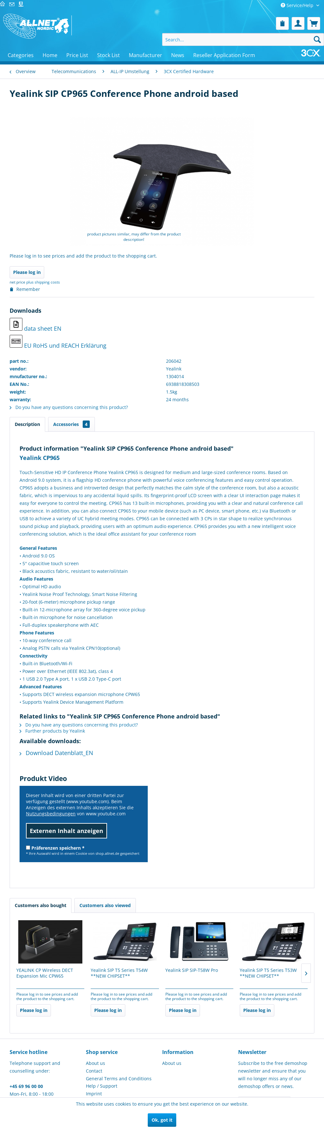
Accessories (71, 424)
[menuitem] (282, 23)
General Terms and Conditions (119, 1078)
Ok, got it (162, 1120)
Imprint (94, 1094)
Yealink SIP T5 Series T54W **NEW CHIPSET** (119, 973)
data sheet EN (36, 325)
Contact (94, 1071)
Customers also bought (40, 905)
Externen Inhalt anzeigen (66, 831)
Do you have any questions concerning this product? (69, 407)
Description (27, 424)
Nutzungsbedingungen (51, 814)
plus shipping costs (43, 282)
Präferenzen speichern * (55, 848)
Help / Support (101, 1086)
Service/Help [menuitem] (298, 5)
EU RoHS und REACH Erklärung (58, 342)
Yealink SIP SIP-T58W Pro (191, 970)
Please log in (27, 272)
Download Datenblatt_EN (56, 753)
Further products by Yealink (52, 731)
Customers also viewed (105, 905)
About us (95, 1063)
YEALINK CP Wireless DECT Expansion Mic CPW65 (44, 973)
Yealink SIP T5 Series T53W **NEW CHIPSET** (268, 973)
